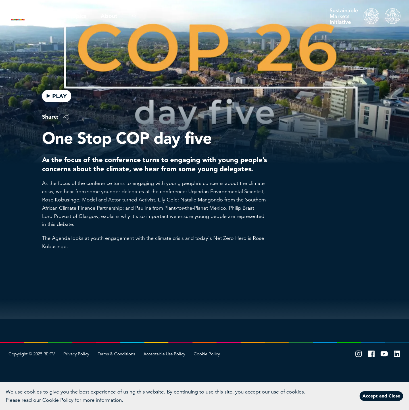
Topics (78, 16)
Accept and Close (381, 396)
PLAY (57, 96)
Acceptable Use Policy (164, 354)
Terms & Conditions (116, 354)
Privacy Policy (76, 354)
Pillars (48, 16)
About (109, 16)
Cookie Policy (207, 354)
